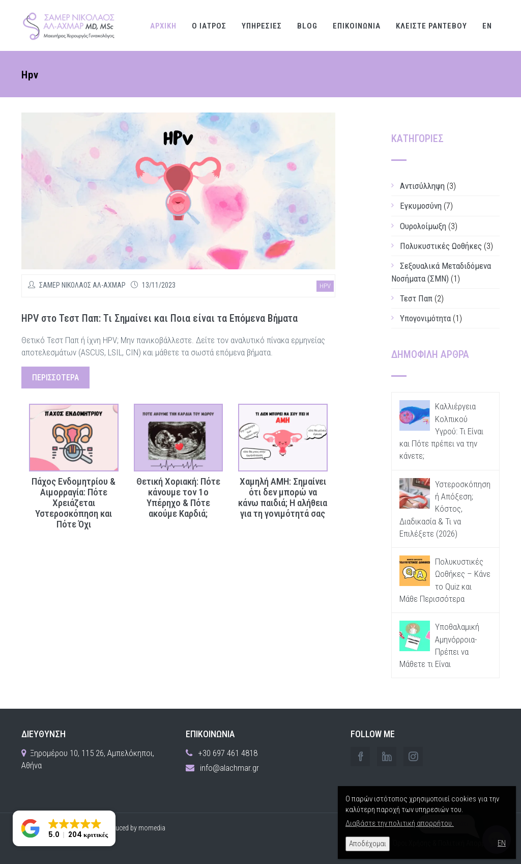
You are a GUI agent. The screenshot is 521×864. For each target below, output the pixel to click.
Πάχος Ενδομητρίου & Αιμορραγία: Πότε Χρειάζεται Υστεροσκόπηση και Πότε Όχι (73, 503)
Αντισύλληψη (422, 186)
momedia (151, 828)
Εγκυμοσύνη (421, 206)
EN (487, 26)
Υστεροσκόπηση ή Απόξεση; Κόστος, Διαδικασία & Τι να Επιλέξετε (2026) (444, 509)
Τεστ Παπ (416, 298)
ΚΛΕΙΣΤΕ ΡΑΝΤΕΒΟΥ (431, 26)
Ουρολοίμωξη (423, 226)
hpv (325, 286)
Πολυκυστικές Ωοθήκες (441, 246)
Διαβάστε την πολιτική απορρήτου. (399, 823)
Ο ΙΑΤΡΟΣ (209, 26)
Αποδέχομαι (367, 843)
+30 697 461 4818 (227, 753)
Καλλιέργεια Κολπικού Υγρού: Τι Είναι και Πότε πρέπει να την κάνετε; (441, 431)
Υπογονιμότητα (425, 318)
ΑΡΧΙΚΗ (163, 26)
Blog (307, 26)
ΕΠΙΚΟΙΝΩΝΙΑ (357, 26)
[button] (64, 828)
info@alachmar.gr (229, 768)
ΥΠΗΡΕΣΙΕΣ (262, 26)
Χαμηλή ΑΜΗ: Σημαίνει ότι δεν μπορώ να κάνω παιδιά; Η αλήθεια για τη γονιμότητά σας (282, 498)
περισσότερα (55, 377)
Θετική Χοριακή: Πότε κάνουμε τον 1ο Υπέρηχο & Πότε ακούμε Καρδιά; (178, 498)
